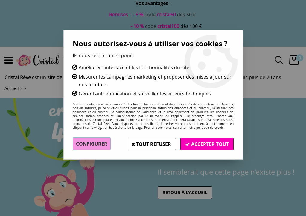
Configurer (91, 143)
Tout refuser (151, 143)
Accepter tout (207, 143)
